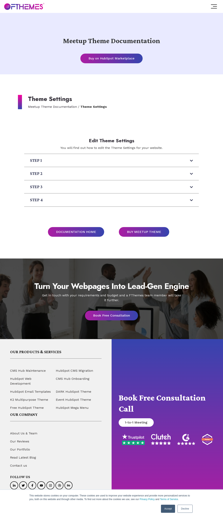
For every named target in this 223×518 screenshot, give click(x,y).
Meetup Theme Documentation (52, 107)
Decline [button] (185, 508)
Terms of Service (169, 499)
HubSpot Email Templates (30, 391)
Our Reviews (19, 441)
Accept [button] (168, 508)
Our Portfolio (20, 449)
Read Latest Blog (23, 457)
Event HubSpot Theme (73, 400)
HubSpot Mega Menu (72, 408)
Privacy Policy (147, 499)
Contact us (18, 465)
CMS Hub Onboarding (72, 379)
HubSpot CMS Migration (74, 371)
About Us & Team (23, 433)
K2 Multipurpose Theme (29, 400)
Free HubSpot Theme (27, 408)
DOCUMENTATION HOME (76, 232)
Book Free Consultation (111, 315)
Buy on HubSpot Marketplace (111, 58)
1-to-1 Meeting (136, 423)
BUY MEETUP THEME (144, 232)
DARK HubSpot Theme (73, 391)
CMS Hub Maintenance (28, 371)
